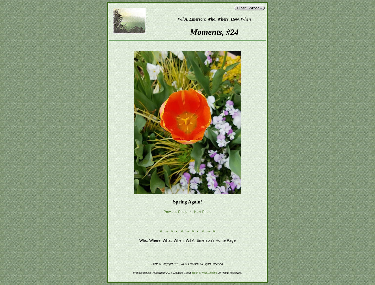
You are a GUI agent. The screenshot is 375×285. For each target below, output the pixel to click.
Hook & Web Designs (204, 272)
